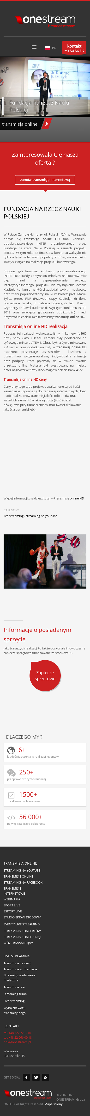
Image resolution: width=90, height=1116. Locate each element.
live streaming (14, 516)
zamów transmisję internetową (45, 179)
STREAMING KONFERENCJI (22, 937)
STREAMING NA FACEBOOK (23, 882)
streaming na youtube (41, 516)
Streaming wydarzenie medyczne (19, 977)
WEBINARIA (12, 899)
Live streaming (14, 1001)
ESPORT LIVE (13, 911)
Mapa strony (53, 1104)
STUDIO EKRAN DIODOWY (22, 917)
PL (50, 47)
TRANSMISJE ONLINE (18, 876)
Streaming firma (15, 994)
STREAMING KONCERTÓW (22, 931)
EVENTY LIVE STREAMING (22, 924)
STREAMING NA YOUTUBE (22, 870)
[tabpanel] (45, 99)
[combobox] (50, 48)
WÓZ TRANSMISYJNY (18, 943)
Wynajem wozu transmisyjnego (15, 1010)
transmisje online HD (69, 498)
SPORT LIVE (12, 905)
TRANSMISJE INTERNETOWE (14, 891)
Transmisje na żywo (17, 963)
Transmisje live (14, 987)
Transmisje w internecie (20, 969)
